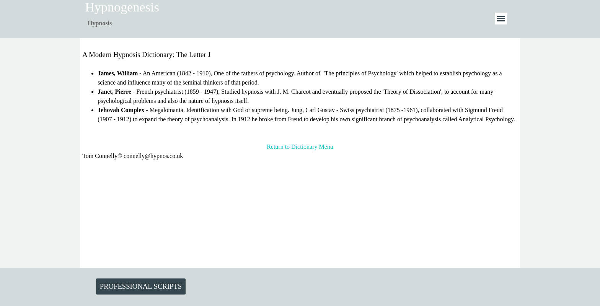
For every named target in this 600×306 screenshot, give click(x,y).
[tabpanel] (116, 23)
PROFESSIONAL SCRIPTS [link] (141, 286)
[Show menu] (501, 18)
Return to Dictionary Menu (300, 146)
